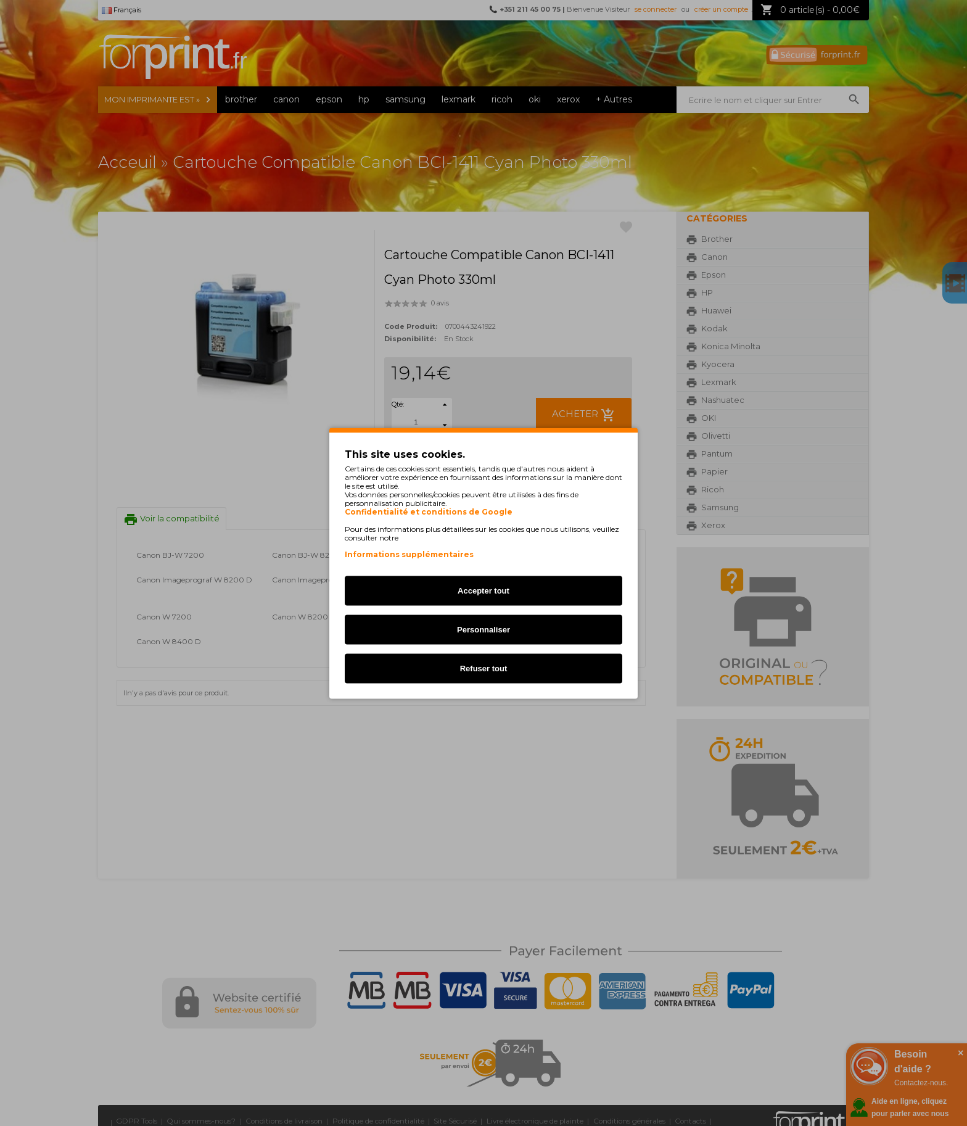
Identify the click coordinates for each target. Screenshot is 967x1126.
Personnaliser (483, 629)
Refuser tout (484, 668)
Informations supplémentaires (409, 553)
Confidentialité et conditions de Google (428, 511)
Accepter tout (483, 590)
